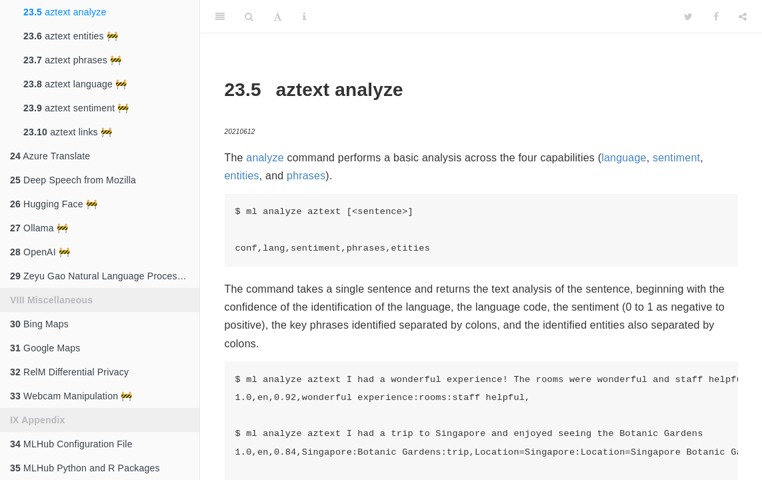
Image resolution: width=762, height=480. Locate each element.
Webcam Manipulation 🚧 (71, 396)
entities (242, 175)
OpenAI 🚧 (40, 252)
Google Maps (45, 348)
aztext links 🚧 (67, 132)
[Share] (743, 16)
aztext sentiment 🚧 (76, 108)
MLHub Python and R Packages (85, 468)
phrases (306, 175)
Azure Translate (50, 156)
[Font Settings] (277, 16)
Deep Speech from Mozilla (73, 180)
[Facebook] (716, 16)
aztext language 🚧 (75, 84)
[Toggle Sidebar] (220, 16)
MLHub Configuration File (71, 444)
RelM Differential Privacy (69, 372)
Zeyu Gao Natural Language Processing (102, 276)
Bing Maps (39, 324)
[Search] (249, 16)
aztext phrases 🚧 (72, 60)
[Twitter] (688, 16)
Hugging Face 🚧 (53, 204)
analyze (265, 157)
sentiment (676, 157)
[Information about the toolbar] (304, 16)
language (623, 157)
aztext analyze (64, 12)
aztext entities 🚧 (70, 36)
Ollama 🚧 (39, 228)
